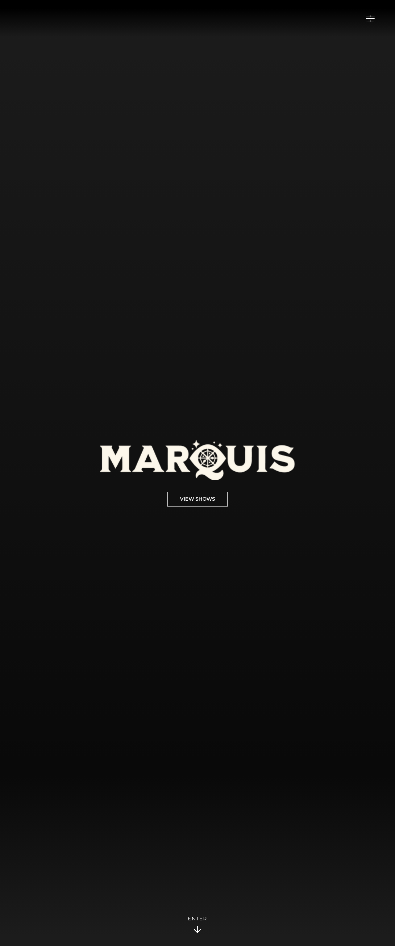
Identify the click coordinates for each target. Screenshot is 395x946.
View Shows (197, 499)
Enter (197, 925)
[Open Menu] (370, 18)
